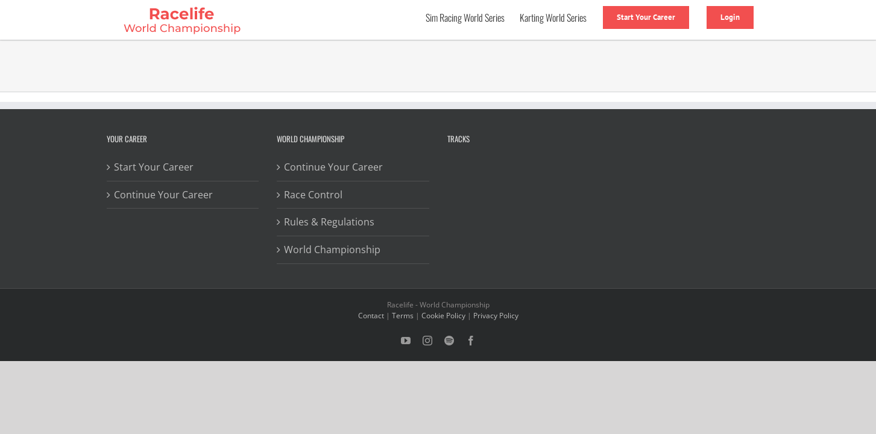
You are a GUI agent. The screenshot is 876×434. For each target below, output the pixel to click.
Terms (403, 315)
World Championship (332, 249)
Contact (371, 315)
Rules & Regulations (329, 221)
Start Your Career (154, 167)
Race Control (313, 194)
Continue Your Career (163, 194)
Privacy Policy (495, 315)
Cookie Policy (443, 315)
